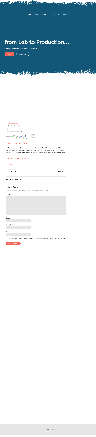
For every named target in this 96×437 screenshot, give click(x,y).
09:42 (16, 127)
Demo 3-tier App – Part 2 (17, 145)
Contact (66, 14)
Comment (10, 196)
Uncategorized (13, 125)
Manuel (9, 127)
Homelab (45, 14)
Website (8, 234)
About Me (56, 14)
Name (8, 220)
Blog (36, 14)
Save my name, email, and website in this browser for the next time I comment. (36, 241)
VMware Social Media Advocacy (17, 160)
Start (29, 14)
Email (8, 227)
